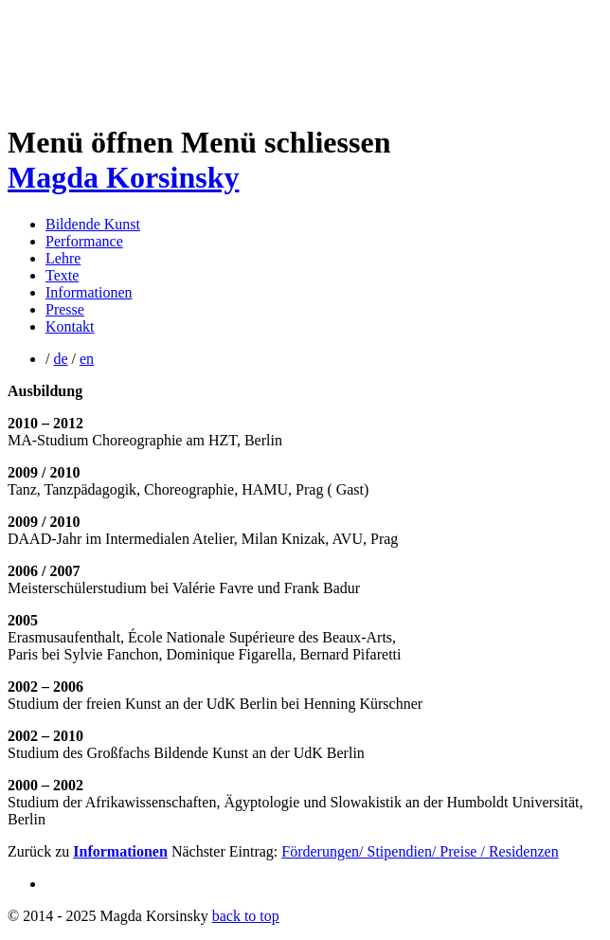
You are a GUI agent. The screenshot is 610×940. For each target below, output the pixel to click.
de (60, 359)
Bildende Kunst (92, 224)
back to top (245, 916)
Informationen (89, 292)
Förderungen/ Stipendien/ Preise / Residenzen (419, 851)
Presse (64, 309)
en (87, 359)
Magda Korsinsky (123, 177)
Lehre (63, 258)
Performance (84, 241)
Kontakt (70, 326)
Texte (62, 275)
